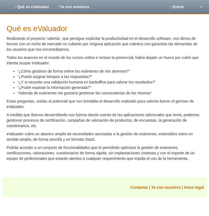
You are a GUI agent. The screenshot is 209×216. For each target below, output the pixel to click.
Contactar (139, 187)
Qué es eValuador (32, 7)
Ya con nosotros (73, 7)
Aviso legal (194, 187)
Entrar (177, 7)
